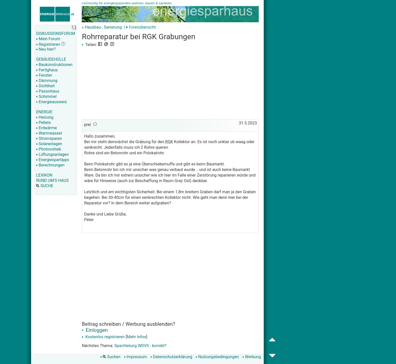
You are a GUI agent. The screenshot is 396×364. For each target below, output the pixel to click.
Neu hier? (46, 49)
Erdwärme (46, 127)
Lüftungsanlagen (52, 154)
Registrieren (48, 44)
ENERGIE (44, 112)
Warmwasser (49, 133)
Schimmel (46, 96)
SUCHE (44, 185)
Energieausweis (51, 101)
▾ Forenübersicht (141, 27)
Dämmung (46, 80)
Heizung (44, 117)
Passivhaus (47, 91)
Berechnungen (50, 165)
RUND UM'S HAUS (52, 180)
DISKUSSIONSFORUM (55, 33)
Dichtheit (45, 85)
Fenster (44, 75)
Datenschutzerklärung (171, 356)
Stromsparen (49, 138)
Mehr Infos (136, 336)
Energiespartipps (52, 159)
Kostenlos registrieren (103, 336)
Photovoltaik (48, 149)
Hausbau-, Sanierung (103, 27)
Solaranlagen (49, 143)
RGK (168, 141)
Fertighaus (47, 70)
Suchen (110, 356)
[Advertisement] (170, 82)
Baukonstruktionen (54, 64)
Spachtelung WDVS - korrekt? (140, 345)
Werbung (251, 356)
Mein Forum (48, 38)
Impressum (135, 356)
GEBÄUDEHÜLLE (51, 59)
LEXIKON (44, 175)
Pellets (43, 122)
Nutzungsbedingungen (217, 356)
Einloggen (95, 330)
